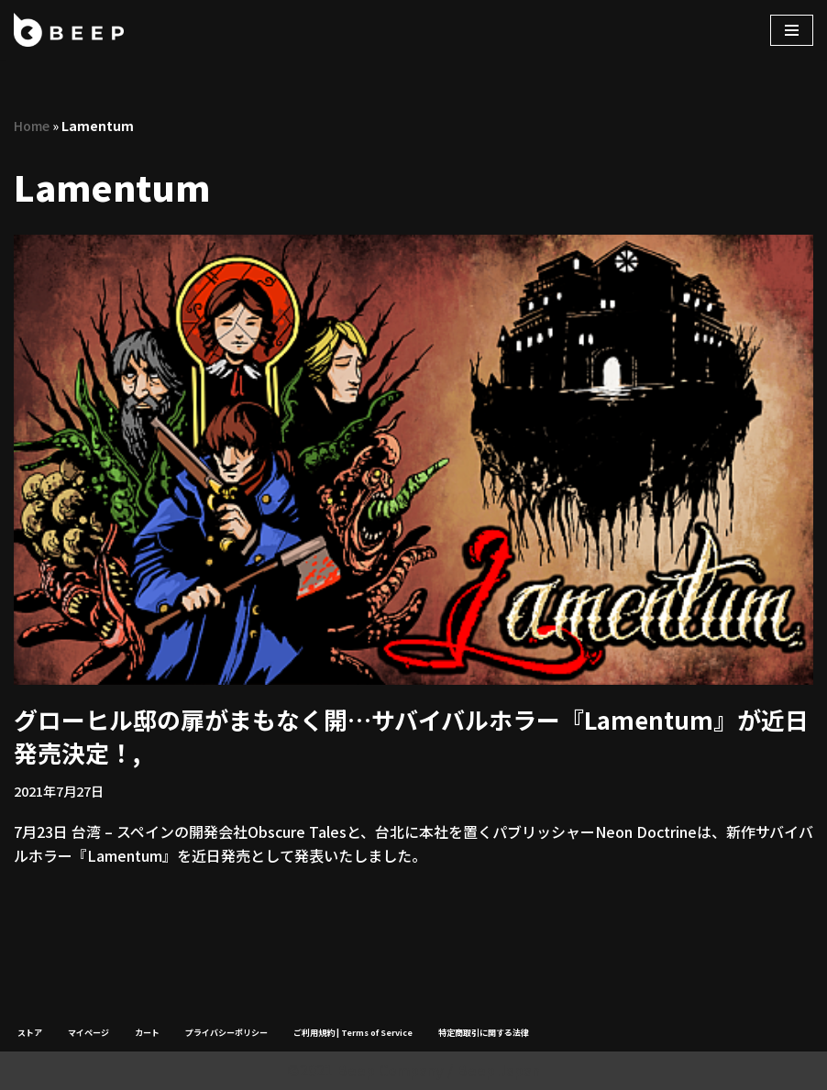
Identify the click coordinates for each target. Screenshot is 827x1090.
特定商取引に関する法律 (483, 1033)
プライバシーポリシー (226, 1033)
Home (32, 125)
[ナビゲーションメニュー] (791, 30)
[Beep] (69, 30)
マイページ (88, 1033)
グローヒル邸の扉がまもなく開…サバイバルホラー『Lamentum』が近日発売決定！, (411, 735)
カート (147, 1033)
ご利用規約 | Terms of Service (353, 1033)
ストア (29, 1033)
